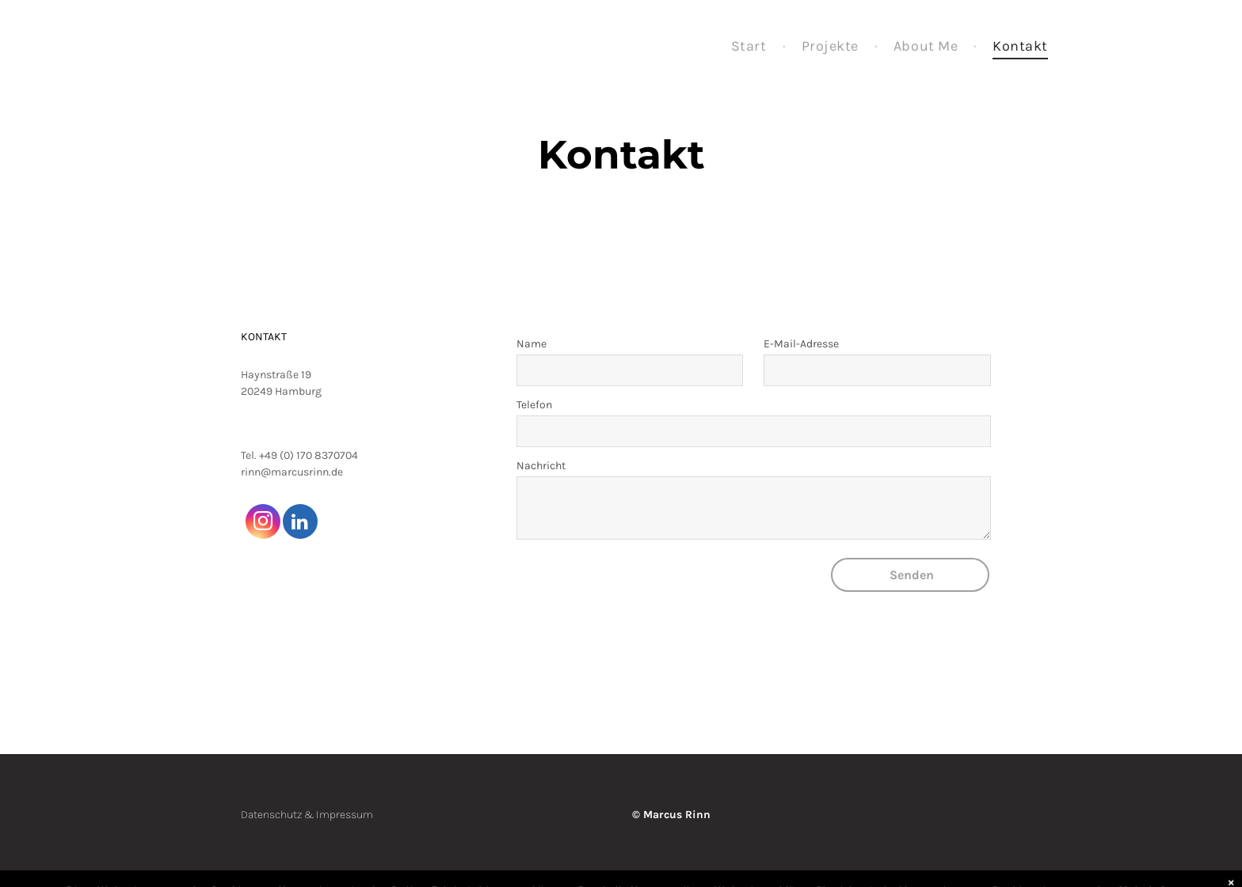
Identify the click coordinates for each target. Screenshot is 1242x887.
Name (531, 344)
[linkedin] (300, 523)
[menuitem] (750, 46)
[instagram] (263, 523)
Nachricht (541, 465)
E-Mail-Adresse (801, 344)
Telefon (534, 404)
